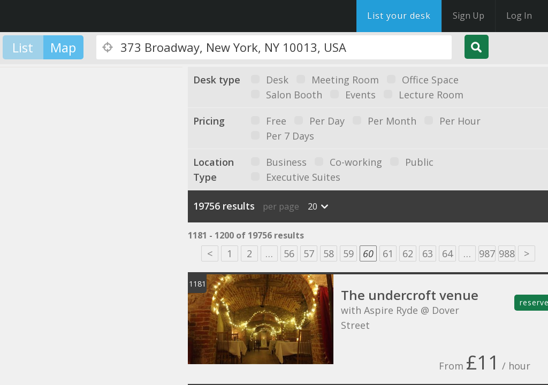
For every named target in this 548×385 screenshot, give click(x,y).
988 (507, 253)
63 (427, 253)
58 (328, 253)
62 (407, 253)
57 (308, 253)
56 (289, 253)
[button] (57, 183)
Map (63, 47)
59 (348, 253)
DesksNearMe (75, 16)
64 (447, 253)
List (22, 47)
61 (388, 253)
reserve (534, 302)
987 (487, 253)
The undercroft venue (409, 295)
